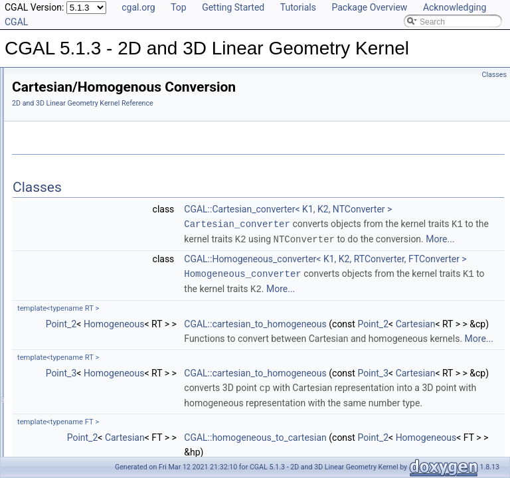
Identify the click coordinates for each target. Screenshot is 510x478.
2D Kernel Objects (65, 151)
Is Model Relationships (63, 312)
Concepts (50, 122)
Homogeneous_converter (408, 330)
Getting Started (233, 7)
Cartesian (408, 409)
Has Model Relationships (67, 326)
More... (430, 282)
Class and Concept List (63, 355)
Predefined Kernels (67, 136)
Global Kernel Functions (75, 195)
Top (179, 7)
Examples (40, 370)
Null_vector (53, 253)
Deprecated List (50, 297)
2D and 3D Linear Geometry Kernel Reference (248, 103)
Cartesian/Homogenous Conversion (96, 224)
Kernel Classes (60, 180)
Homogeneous (280, 394)
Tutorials (298, 7)
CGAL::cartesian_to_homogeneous (421, 394)
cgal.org (138, 7)
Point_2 (227, 394)
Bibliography (44, 341)
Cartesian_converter (403, 238)
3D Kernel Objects (65, 166)
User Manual (45, 93)
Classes (494, 74)
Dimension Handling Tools (79, 239)
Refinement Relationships (68, 282)
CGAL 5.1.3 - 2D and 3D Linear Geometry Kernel (98, 78)
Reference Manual (55, 107)
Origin (43, 268)
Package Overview (369, 7)
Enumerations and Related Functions (98, 209)
